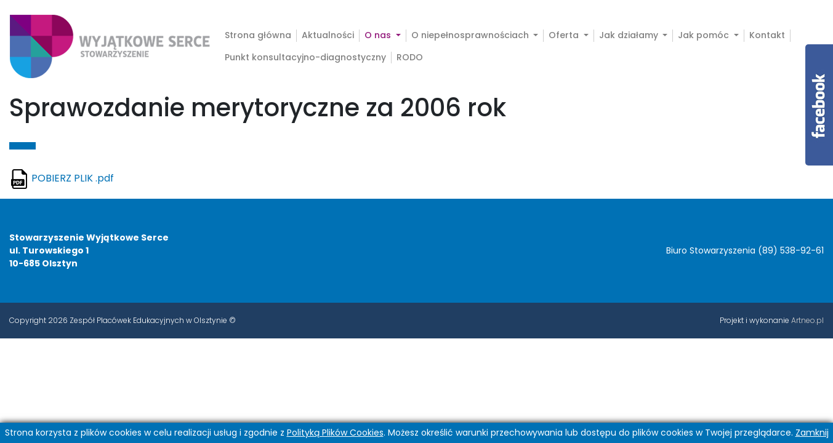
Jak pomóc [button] (704, 35)
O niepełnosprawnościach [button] (471, 35)
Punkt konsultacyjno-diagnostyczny (305, 57)
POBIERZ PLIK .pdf (72, 178)
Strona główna (258, 35)
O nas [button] (385, 35)
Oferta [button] (565, 35)
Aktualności (328, 35)
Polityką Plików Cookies (335, 432)
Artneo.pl (807, 320)
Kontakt (767, 35)
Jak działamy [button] (630, 35)
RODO (409, 57)
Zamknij (812, 432)
